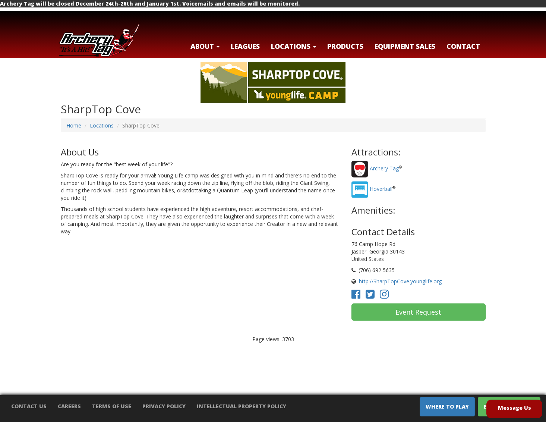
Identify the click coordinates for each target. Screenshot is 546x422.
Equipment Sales (405, 46)
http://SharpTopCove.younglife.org (400, 281)
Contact (463, 46)
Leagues (245, 46)
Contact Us (29, 406)
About (205, 46)
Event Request (418, 312)
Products (345, 46)
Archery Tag (384, 168)
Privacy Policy (164, 406)
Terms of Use (111, 406)
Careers (69, 406)
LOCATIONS (293, 46)
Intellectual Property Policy (241, 406)
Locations (102, 125)
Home (73, 125)
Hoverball (381, 189)
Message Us (514, 407)
